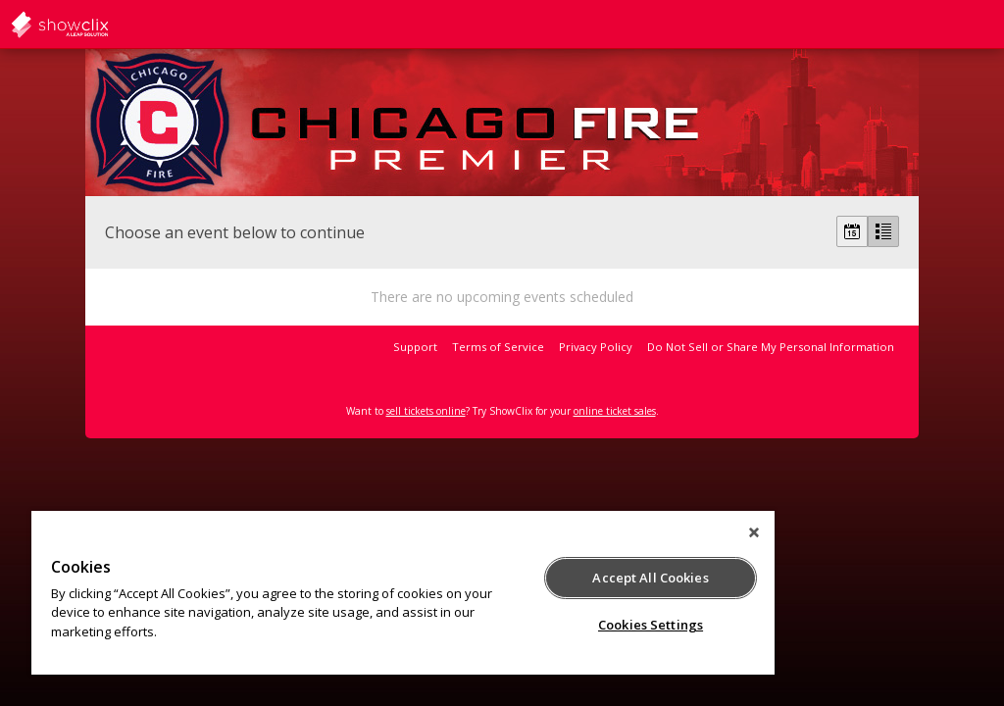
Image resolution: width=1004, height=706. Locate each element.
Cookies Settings (650, 624)
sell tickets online (426, 411)
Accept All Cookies (650, 577)
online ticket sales (615, 411)
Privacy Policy (595, 346)
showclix (108, 24)
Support (415, 346)
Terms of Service (498, 346)
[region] (403, 593)
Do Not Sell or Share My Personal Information (770, 346)
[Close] (754, 532)
